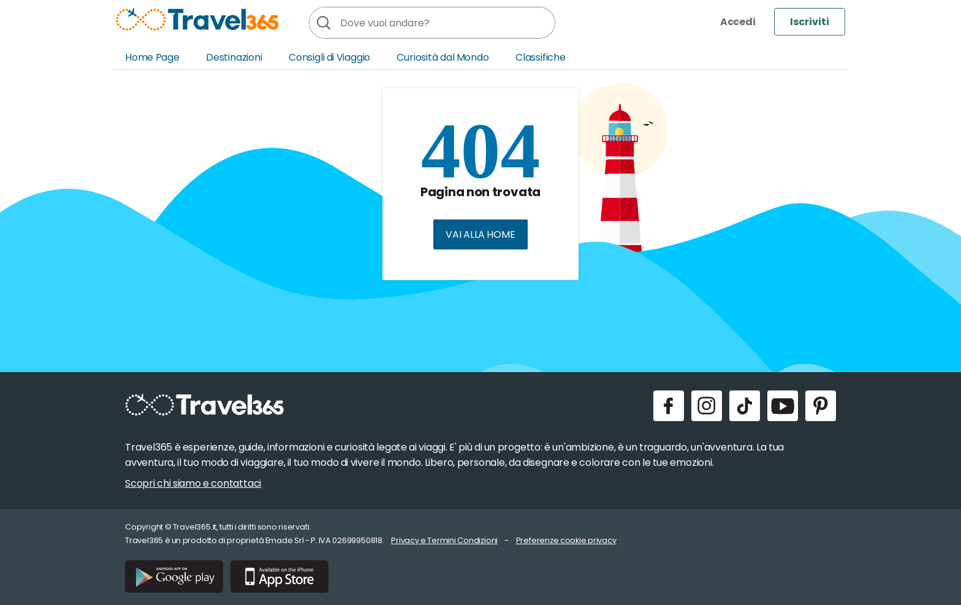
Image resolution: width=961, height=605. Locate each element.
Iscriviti (809, 22)
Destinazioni (234, 57)
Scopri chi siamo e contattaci (193, 483)
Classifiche (540, 57)
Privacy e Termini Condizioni (444, 540)
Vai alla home (480, 234)
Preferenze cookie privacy (566, 540)
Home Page (152, 57)
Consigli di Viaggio (329, 57)
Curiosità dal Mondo (442, 57)
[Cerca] (323, 22)
